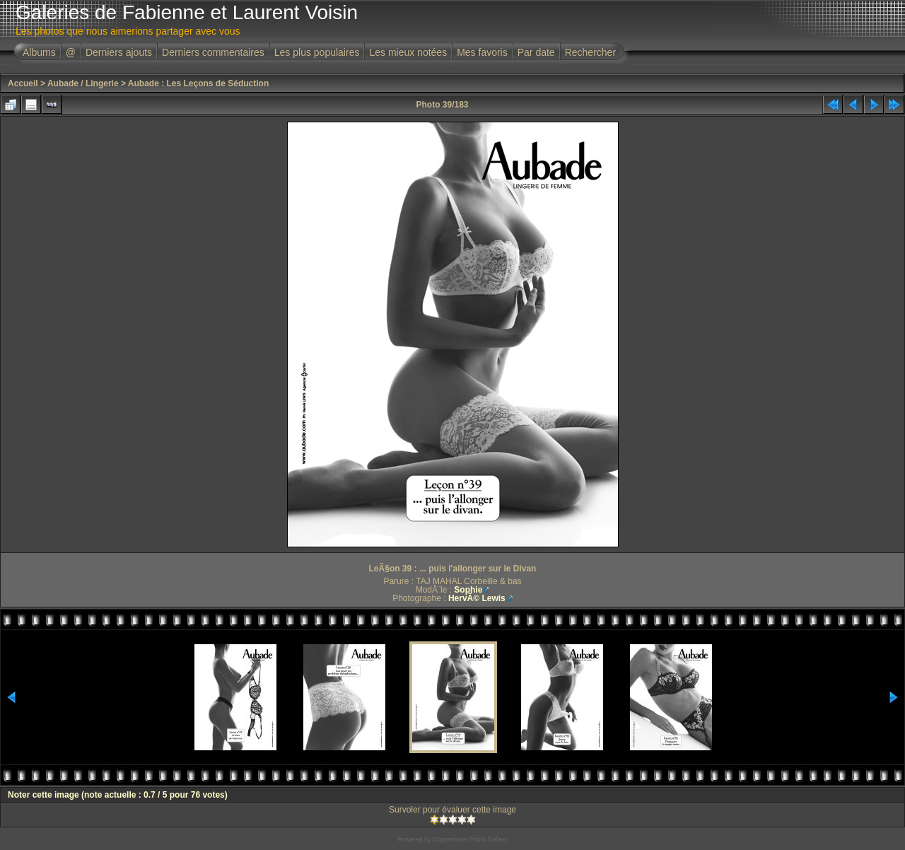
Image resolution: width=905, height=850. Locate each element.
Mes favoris (482, 52)
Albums (39, 52)
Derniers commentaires (213, 52)
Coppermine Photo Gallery (470, 839)
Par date (536, 52)
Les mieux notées (408, 52)
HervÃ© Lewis (477, 598)
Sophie (468, 590)
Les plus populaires (317, 52)
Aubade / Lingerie (83, 83)
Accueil (23, 83)
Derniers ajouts (119, 52)
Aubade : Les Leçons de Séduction (198, 83)
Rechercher (590, 52)
